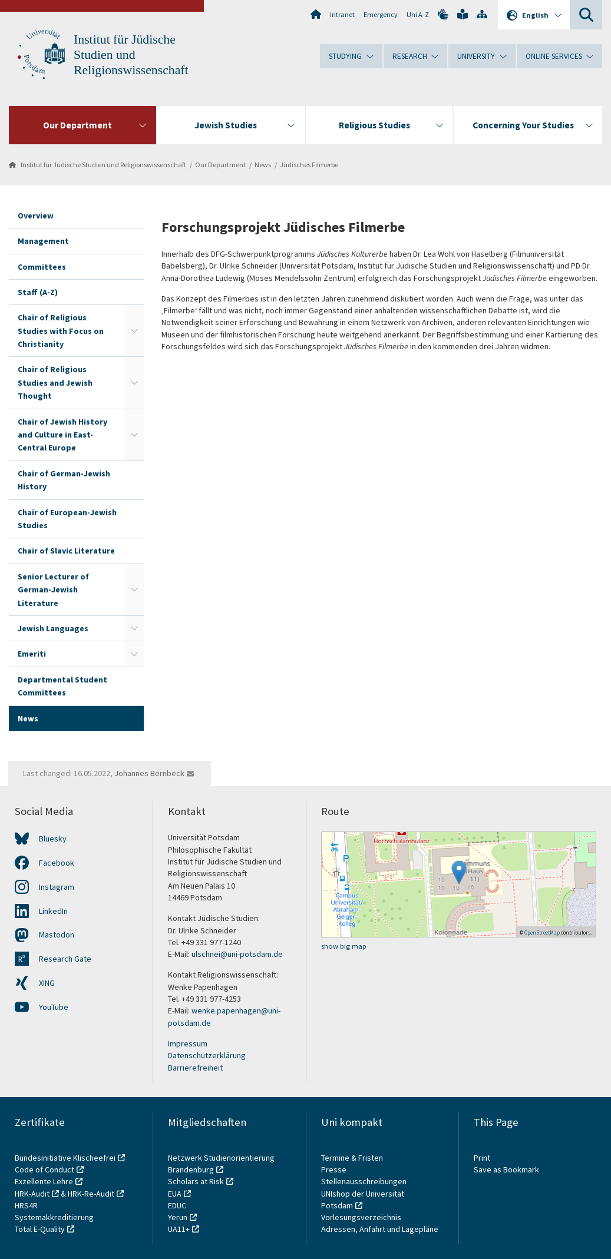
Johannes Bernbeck (149, 773)
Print (482, 1157)
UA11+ (179, 1229)
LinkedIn (53, 911)
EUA (174, 1193)
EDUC (177, 1205)
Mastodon (56, 934)
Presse (334, 1169)
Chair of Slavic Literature (66, 550)
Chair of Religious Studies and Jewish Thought (55, 382)
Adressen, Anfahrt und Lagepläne (379, 1229)
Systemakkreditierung (54, 1217)
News (263, 164)
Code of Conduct (44, 1169)
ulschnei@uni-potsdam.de (237, 954)
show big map (343, 946)
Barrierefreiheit (195, 1067)
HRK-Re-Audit (91, 1193)
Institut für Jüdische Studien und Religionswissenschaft (131, 54)
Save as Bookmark (506, 1169)
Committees (42, 266)
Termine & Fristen (353, 1157)
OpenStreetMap (542, 932)
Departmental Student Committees (62, 686)
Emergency (381, 14)
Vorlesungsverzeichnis (362, 1217)
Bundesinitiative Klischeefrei (65, 1157)
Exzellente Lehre (44, 1181)
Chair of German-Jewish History (64, 480)
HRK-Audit (32, 1193)
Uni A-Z (418, 14)
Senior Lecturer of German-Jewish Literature (53, 589)
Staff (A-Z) (38, 292)
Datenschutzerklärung (207, 1055)
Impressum (187, 1043)
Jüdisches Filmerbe (309, 164)
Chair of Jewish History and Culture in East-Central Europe (62, 434)
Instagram (56, 887)
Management (43, 241)
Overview (36, 215)
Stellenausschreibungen (364, 1181)
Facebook (56, 862)
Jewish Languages (53, 628)
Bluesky (53, 838)
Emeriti (32, 653)
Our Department (220, 164)
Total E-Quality (40, 1229)
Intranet (342, 14)
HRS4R (26, 1205)
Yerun (177, 1217)
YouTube (53, 1007)
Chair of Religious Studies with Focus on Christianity (61, 330)
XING (47, 983)
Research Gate (65, 958)
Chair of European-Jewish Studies (67, 519)
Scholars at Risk (196, 1181)
